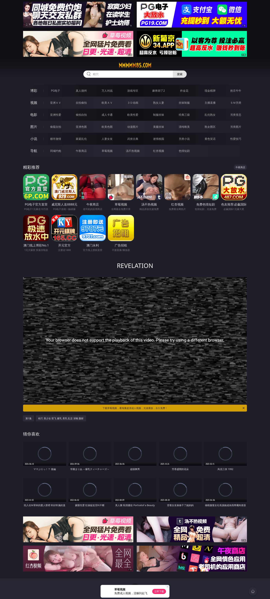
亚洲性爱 (55, 115)
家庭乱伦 (81, 139)
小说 (33, 138)
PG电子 (55, 91)
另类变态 (235, 115)
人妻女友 (107, 139)
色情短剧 (184, 151)
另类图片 (235, 127)
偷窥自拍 (55, 127)
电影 (33, 114)
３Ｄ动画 (132, 103)
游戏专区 (132, 91)
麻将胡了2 (158, 91)
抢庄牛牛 (235, 91)
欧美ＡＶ (107, 103)
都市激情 (55, 139)
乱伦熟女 (210, 115)
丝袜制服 (184, 103)
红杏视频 (158, 151)
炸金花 (184, 91)
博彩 (33, 90)
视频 (33, 102)
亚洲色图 (81, 127)
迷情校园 (158, 139)
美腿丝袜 (158, 127)
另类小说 (184, 139)
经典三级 (184, 115)
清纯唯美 (184, 127)
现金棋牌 (210, 91)
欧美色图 (107, 127)
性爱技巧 (235, 139)
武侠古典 (132, 139)
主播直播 (210, 103)
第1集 (28, 418)
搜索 (180, 74)
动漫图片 (132, 127)
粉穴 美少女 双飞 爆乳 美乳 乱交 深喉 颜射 (61, 418)
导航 (33, 150)
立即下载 (159, 591)
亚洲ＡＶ (55, 103)
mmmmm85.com (135, 65)
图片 (33, 126)
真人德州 (81, 91)
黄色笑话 (210, 139)
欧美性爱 (132, 115)
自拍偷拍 (81, 103)
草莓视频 (107, 151)
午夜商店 (81, 151)
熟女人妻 (158, 103)
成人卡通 (107, 115)
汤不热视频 (133, 151)
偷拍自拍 (81, 115)
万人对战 (107, 91)
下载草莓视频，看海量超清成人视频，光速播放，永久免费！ (173, 408)
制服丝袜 (158, 115)
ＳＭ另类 (235, 103)
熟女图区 (210, 127)
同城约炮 (55, 151)
